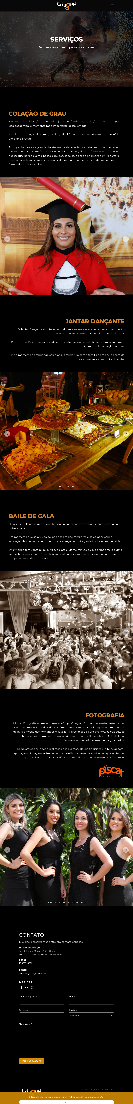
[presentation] (41, 1050)
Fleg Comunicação (105, 1094)
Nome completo (28, 996)
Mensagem (25, 1024)
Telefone (24, 1010)
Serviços (74, 1010)
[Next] (126, 239)
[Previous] (7, 239)
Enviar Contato (31, 1061)
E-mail (73, 996)
